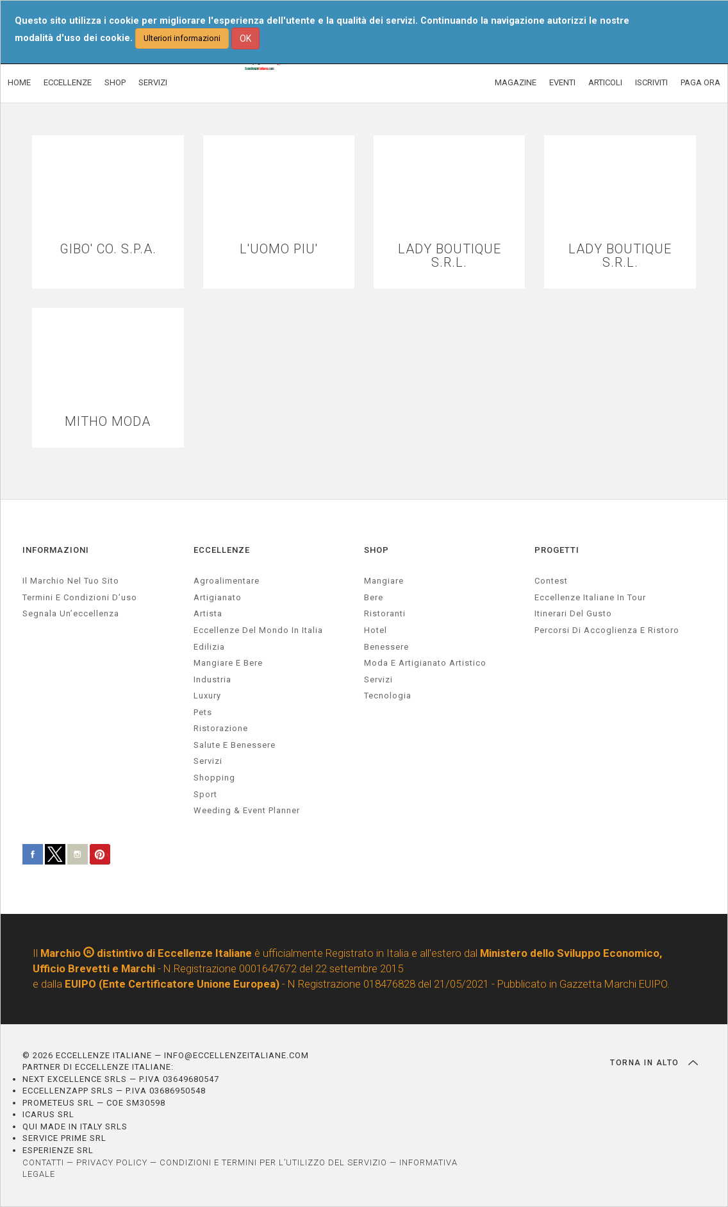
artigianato (218, 597)
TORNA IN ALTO (654, 1062)
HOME (19, 82)
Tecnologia (387, 695)
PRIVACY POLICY (111, 1162)
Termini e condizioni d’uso (79, 597)
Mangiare (384, 581)
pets (203, 712)
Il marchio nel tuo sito (70, 581)
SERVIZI (152, 82)
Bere (373, 597)
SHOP (115, 82)
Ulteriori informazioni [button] (182, 38)
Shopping (214, 777)
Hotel (375, 630)
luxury (207, 695)
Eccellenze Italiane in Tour (590, 597)
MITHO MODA (108, 421)
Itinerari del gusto (573, 613)
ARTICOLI (605, 82)
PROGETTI (556, 550)
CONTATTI (43, 1162)
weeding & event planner (247, 810)
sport (205, 794)
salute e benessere (235, 745)
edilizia (209, 647)
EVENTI (562, 82)
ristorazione (221, 728)
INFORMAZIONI (55, 550)
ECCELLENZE (68, 82)
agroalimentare (227, 581)
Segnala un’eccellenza (70, 613)
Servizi (378, 679)
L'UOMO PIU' (279, 249)
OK (245, 38)
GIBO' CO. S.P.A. (108, 249)
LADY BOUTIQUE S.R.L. (449, 255)
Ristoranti (385, 613)
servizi (208, 761)
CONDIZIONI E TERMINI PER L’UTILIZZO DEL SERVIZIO (273, 1162)
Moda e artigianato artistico (425, 663)
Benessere (386, 647)
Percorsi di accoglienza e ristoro (606, 630)
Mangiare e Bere (228, 663)
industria (212, 679)
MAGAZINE (515, 82)
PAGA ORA (700, 82)
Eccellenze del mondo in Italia (258, 630)
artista (208, 613)
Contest (551, 581)
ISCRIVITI (651, 82)
